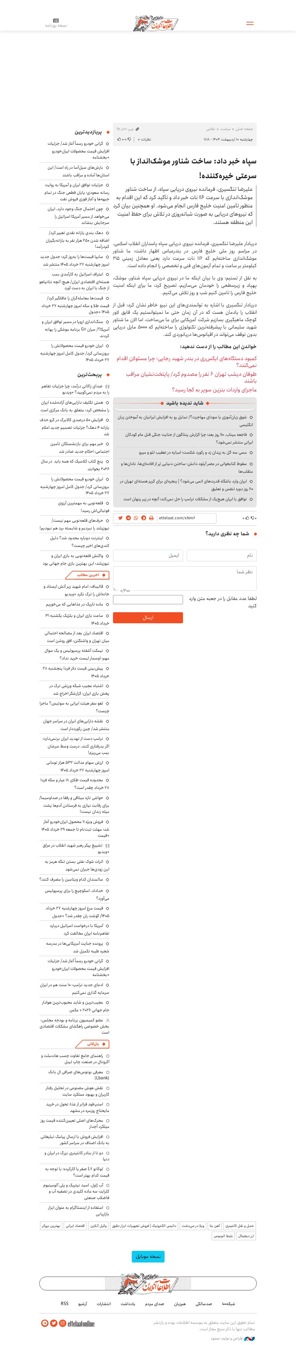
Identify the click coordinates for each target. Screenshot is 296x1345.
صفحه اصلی (244, 129)
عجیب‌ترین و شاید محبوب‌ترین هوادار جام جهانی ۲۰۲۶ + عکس (75, 1006)
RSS (64, 1304)
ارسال (148, 617)
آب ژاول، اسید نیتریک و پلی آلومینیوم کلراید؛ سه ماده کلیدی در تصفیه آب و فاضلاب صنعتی (76, 1191)
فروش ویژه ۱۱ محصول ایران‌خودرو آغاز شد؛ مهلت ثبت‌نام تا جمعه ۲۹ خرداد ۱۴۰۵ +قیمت (75, 828)
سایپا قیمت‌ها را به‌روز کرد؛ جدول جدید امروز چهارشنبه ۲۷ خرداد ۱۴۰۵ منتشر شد (74, 260)
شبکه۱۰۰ (228, 1304)
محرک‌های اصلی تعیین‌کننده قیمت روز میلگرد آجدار (75, 1123)
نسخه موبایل (148, 1256)
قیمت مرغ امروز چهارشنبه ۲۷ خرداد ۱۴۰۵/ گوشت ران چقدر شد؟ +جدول (77, 912)
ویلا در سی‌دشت (193, 1226)
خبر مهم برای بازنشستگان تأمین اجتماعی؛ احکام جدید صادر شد (79, 447)
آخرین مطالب (88, 575)
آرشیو (82, 1304)
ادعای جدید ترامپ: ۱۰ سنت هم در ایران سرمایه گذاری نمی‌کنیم (74, 989)
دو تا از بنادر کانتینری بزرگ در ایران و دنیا (77, 1156)
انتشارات (104, 1304)
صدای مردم (154, 1304)
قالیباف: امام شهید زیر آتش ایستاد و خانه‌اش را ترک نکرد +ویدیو (76, 590)
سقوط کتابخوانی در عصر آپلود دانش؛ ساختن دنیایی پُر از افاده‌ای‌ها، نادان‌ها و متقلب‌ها (187, 467)
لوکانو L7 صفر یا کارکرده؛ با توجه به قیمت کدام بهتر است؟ (77, 1172)
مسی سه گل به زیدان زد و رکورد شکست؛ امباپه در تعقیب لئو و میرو (193, 452)
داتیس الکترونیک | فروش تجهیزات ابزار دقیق (144, 1226)
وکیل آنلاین (98, 1226)
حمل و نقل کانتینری (239, 1226)
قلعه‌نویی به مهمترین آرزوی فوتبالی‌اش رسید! (83, 507)
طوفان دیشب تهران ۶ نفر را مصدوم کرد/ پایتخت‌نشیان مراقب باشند (191, 377)
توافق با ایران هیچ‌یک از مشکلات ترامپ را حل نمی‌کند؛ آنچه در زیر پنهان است (185, 499)
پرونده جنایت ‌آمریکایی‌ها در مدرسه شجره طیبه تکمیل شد (77, 947)
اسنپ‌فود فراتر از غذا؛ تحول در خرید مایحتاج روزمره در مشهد (77, 1107)
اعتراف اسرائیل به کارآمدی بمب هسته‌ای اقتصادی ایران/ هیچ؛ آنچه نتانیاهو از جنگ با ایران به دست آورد (74, 281)
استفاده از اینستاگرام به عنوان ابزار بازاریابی (78, 1210)
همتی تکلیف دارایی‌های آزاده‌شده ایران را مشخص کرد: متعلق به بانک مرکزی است (75, 406)
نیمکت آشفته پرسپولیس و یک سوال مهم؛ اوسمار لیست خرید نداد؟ (77, 654)
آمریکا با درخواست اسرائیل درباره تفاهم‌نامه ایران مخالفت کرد (79, 929)
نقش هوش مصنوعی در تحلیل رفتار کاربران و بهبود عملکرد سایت (77, 1091)
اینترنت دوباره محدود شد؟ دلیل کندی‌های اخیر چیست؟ (79, 542)
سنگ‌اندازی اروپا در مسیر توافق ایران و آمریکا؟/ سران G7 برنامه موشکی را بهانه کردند (75, 328)
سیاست (225, 129)
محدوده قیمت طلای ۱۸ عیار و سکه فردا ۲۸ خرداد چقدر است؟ (75, 784)
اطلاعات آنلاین (156, 23)
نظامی (210, 129)
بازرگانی (93, 1044)
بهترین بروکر (51, 1226)
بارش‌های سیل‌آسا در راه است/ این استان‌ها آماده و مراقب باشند (78, 171)
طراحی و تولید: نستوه (233, 1338)
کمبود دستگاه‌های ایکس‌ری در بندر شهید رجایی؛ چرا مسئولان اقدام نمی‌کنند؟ (187, 362)
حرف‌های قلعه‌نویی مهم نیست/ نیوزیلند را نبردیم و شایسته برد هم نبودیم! (74, 524)
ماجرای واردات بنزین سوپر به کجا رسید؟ (214, 390)
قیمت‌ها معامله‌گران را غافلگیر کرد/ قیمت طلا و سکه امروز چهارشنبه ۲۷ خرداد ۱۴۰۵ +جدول (75, 305)
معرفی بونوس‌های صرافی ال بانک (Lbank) (78, 1075)
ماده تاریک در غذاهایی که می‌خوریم (74, 604)
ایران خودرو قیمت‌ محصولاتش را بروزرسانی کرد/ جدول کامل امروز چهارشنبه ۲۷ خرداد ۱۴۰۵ (74, 352)
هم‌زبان (180, 1304)
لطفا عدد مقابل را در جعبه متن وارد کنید (223, 602)
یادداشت (128, 1304)
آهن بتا (215, 1226)
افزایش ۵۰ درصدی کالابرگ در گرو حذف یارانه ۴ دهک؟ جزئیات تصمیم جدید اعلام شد (74, 427)
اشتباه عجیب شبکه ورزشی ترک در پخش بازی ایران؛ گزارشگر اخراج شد (79, 689)
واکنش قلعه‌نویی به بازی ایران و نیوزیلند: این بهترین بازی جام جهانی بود (76, 559)
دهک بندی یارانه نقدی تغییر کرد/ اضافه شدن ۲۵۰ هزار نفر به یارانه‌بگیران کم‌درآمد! (77, 239)
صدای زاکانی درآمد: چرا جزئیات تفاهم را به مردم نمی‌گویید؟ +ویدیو (75, 389)
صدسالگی (204, 1304)
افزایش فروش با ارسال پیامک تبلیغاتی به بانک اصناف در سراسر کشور (75, 1139)
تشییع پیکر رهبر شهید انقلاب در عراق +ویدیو (76, 848)
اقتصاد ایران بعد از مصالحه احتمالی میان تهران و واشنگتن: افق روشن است (77, 637)
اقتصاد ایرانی (75, 1226)
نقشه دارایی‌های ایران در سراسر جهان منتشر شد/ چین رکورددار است (76, 725)
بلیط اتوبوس (223, 1236)
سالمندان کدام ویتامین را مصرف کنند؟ (71, 879)
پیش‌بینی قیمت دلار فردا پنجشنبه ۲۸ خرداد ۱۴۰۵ (76, 672)
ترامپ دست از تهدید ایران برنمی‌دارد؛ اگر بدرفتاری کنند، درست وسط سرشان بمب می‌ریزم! (76, 745)
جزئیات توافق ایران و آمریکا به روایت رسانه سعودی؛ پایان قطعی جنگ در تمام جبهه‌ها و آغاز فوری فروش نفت (77, 192)
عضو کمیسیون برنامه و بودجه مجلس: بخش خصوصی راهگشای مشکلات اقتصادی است (74, 1026)
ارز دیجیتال (246, 1236)
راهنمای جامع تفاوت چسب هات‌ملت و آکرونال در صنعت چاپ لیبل (75, 1058)
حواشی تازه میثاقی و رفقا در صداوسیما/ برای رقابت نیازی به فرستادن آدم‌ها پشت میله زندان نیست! (74, 804)
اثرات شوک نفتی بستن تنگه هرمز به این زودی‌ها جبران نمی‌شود (77, 865)
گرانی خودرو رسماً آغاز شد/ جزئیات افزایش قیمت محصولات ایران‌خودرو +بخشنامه (78, 150)
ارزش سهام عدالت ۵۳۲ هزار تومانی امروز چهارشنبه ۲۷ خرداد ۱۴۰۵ (77, 766)
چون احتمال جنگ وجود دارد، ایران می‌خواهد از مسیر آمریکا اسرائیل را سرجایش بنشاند (78, 216)
